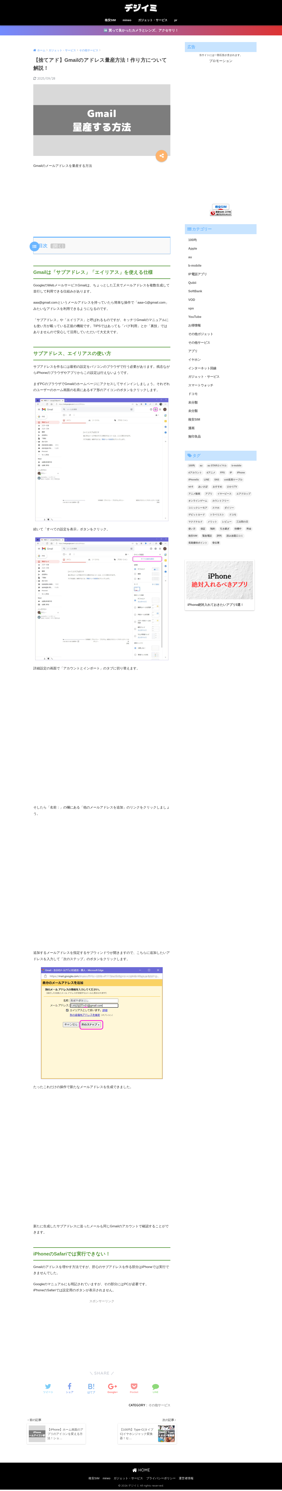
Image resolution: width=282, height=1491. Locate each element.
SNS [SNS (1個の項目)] (216, 484)
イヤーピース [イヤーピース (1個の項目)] (224, 498)
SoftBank (195, 292)
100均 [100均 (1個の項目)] (191, 470)
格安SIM (110, 20)
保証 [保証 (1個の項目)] (203, 533)
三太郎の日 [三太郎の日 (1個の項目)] (242, 526)
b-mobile (195, 266)
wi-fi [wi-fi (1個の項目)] (190, 491)
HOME (141, 1471)
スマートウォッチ (201, 389)
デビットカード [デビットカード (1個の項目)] (196, 519)
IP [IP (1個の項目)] (231, 477)
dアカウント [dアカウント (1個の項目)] (195, 477)
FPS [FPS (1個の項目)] (222, 477)
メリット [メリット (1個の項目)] (212, 526)
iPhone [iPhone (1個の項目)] (241, 477)
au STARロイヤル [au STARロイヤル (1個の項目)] (217, 470)
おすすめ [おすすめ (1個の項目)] (217, 491)
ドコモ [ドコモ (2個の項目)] (232, 519)
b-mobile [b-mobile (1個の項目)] (236, 470)
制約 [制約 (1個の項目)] (212, 533)
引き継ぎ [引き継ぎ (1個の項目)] (224, 533)
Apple (192, 249)
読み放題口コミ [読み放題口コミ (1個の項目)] (235, 540)
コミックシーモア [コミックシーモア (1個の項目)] (197, 512)
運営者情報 (186, 1479)
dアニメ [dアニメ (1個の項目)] (211, 477)
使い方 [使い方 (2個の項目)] (191, 533)
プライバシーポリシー (161, 1479)
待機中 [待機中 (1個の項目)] (237, 533)
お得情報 (195, 327)
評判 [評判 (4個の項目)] (219, 540)
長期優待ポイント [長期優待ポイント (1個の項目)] (197, 547)
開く (58, 246)
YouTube (195, 319)
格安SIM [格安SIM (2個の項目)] (192, 540)
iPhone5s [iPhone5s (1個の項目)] (193, 484)
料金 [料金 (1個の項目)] (249, 533)
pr (175, 20)
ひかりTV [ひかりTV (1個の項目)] (232, 491)
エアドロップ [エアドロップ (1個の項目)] (243, 498)
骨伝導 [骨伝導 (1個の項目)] (215, 547)
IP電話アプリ (198, 275)
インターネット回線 (203, 371)
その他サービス (159, 1405)
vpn (191, 310)
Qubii (192, 284)
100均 (192, 240)
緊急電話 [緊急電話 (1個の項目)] (207, 540)
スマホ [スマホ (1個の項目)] (215, 512)
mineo (127, 20)
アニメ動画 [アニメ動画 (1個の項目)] (194, 498)
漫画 (191, 432)
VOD (191, 301)
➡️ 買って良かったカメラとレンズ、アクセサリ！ (141, 30)
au (190, 257)
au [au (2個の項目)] (201, 470)
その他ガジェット (201, 336)
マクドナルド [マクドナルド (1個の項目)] (195, 526)
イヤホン (195, 362)
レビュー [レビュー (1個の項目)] (226, 526)
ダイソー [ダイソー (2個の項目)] (229, 512)
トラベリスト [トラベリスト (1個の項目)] (217, 519)
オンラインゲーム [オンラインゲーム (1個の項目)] (197, 505)
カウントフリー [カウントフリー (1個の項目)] (220, 505)
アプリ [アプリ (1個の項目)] (208, 498)
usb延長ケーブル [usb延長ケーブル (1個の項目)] (233, 484)
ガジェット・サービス (152, 20)
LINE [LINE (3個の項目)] (206, 484)
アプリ (193, 354)
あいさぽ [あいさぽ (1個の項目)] (203, 491)
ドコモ (193, 397)
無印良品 (195, 441)
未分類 (193, 406)
